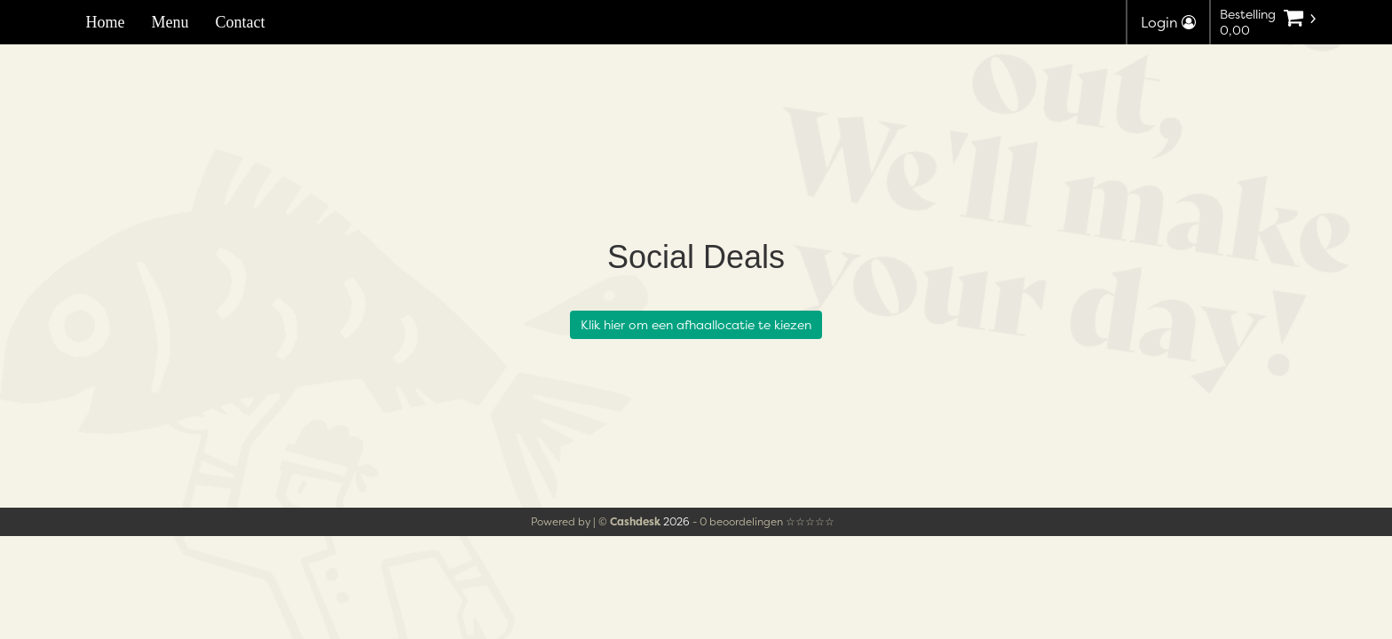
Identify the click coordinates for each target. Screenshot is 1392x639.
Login (1168, 22)
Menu (170, 22)
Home (105, 22)
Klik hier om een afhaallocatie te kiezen (696, 324)
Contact (240, 22)
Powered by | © (597, 521)
